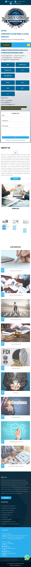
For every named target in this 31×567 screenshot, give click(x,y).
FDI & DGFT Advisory (16, 368)
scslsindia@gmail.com (15, 3)
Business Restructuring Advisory (16, 295)
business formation (19, 55)
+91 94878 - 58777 (19, 1)
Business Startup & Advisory (16, 319)
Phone (8, 546)
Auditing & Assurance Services (16, 270)
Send (16, 137)
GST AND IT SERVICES (25, 228)
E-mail (8, 551)
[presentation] (12, 133)
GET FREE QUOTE (6, 45)
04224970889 (9, 1)
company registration (6, 55)
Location (9, 534)
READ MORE (6, 497)
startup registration (7, 57)
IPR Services (16, 392)
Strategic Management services (16, 441)
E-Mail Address (5, 120)
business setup (18, 57)
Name (3, 115)
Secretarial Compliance (16, 417)
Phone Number (5, 126)
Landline (9, 542)
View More (15, 178)
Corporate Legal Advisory (16, 344)
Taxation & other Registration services (16, 466)
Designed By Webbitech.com (15, 565)
